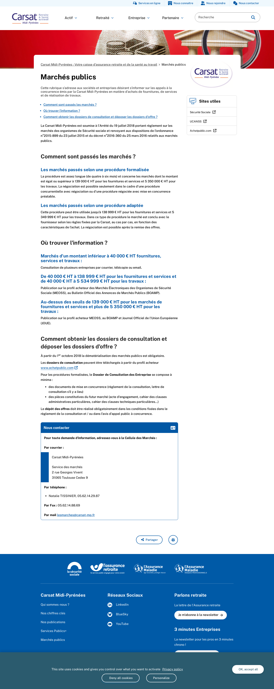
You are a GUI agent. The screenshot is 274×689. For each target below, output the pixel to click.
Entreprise (139, 18)
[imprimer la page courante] (173, 540)
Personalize (161, 678)
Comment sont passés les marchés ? (70, 105)
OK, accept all (248, 669)
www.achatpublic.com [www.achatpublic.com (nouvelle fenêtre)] (57, 368)
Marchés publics (53, 640)
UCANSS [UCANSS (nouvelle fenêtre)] (195, 121)
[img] (253, 17)
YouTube (118, 624)
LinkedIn (118, 605)
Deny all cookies (120, 678)
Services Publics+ (54, 631)
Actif (71, 18)
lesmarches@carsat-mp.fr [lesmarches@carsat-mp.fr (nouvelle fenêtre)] (76, 515)
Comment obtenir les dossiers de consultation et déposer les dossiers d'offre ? (100, 117)
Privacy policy (172, 669)
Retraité (105, 18)
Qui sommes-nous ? (55, 604)
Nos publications (53, 622)
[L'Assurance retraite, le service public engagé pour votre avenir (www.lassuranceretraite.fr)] (107, 568)
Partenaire (172, 18)
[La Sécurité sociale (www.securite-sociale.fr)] (74, 568)
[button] (149, 540)
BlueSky (118, 614)
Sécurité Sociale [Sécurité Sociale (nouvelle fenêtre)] (200, 112)
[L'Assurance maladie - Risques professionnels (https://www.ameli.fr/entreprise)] (190, 568)
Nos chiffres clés (53, 613)
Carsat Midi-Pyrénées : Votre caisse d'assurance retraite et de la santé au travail (99, 64)
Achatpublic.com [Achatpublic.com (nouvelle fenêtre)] (200, 130)
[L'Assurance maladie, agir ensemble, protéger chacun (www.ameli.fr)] (150, 568)
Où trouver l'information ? (61, 111)
